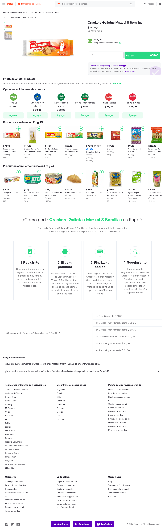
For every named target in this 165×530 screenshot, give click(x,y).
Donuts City (10, 401)
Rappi (5, 17)
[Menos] (92, 55)
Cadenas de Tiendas (14, 393)
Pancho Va (9, 434)
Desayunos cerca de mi (118, 389)
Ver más (116, 83)
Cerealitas (49, 12)
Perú (59, 415)
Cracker (57, 12)
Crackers (33, 12)
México (60, 412)
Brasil (59, 393)
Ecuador (60, 408)
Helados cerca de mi (117, 411)
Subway (8, 404)
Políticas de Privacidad (118, 489)
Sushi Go (9, 415)
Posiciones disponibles (67, 493)
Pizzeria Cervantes (13, 442)
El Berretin (10, 430)
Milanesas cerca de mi (118, 430)
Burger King (10, 397)
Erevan (8, 427)
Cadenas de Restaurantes (16, 389)
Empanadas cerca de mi (119, 419)
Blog (110, 482)
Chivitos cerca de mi (117, 404)
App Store (61, 524)
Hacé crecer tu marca (67, 500)
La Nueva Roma (12, 453)
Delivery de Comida (117, 422)
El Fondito (9, 468)
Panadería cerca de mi (118, 393)
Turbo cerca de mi (13, 511)
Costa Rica (62, 404)
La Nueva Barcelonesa (15, 464)
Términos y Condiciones (119, 485)
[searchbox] (94, 4)
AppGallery (104, 524)
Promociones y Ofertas (15, 485)
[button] (31, 4)
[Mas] (119, 55)
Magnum (9, 460)
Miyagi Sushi (10, 457)
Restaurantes (11, 489)
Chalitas (41, 12)
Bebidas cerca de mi (14, 507)
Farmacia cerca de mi (15, 500)
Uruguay (60, 419)
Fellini (7, 423)
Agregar (13, 115)
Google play (82, 524)
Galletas (26, 12)
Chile (59, 397)
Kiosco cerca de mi (14, 503)
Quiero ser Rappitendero (68, 496)
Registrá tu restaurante (67, 482)
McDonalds (10, 408)
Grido (7, 412)
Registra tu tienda (65, 489)
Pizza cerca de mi (116, 407)
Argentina (61, 389)
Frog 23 (98, 39)
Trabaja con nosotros (66, 485)
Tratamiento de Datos (117, 493)
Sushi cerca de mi (116, 415)
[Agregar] (18, 128)
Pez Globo (9, 419)
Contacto (112, 496)
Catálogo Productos (14, 482)
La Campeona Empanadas (16, 445)
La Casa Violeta (12, 449)
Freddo (8, 438)
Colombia (61, 401)
